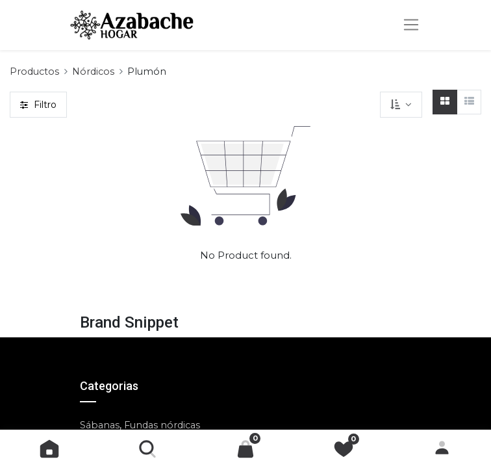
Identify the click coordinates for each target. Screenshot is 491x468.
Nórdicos (93, 71)
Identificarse (442, 449)
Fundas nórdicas (162, 425)
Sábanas (100, 425)
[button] (401, 104)
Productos (34, 71)
